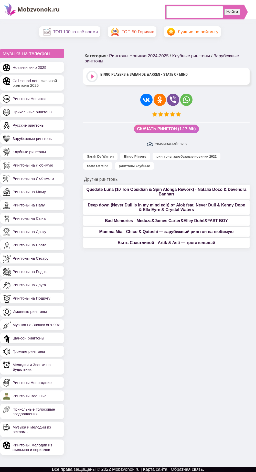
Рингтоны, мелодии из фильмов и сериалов (32, 447)
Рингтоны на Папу (29, 205)
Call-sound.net (25, 81)
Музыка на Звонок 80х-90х (36, 325)
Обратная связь (187, 469)
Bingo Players (135, 156)
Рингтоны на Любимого (33, 178)
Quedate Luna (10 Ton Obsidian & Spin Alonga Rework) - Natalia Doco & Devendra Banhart (167, 191)
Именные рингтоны (30, 311)
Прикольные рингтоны (32, 112)
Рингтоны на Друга (29, 285)
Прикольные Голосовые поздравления (34, 411)
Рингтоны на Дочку (29, 231)
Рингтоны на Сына (29, 218)
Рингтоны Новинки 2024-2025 (138, 55)
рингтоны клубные (134, 166)
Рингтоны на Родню (30, 271)
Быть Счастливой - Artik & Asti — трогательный (166, 242)
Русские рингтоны (28, 125)
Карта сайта (155, 469)
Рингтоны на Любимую (33, 165)
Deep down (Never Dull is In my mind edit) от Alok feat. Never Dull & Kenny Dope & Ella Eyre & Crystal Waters (166, 207)
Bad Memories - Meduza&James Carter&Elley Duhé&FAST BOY (166, 220)
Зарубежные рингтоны (32, 138)
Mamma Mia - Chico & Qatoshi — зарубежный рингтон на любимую (166, 231)
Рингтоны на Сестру (30, 258)
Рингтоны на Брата (29, 245)
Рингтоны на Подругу (31, 298)
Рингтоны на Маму (29, 192)
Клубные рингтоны (29, 152)
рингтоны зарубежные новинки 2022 (186, 156)
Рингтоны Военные (30, 396)
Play (92, 76)
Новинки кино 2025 (29, 67)
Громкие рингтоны (29, 351)
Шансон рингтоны (28, 338)
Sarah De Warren (100, 156)
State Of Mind (98, 166)
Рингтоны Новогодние (32, 382)
